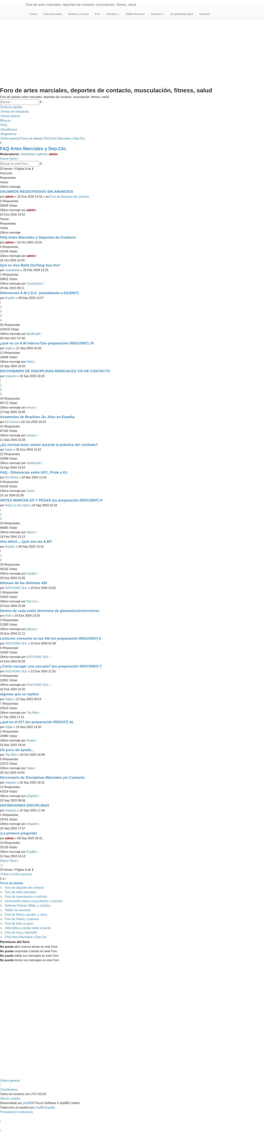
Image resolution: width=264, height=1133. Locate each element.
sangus (31, 435)
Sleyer (31, 532)
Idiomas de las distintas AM (23, 583)
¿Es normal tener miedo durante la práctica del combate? (49, 445)
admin (53, 154)
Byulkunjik (33, 333)
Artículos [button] (112, 14)
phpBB (27, 1103)
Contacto (204, 14)
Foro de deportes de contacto (69, 196)
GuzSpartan (34, 283)
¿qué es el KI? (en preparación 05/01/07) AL (37, 722)
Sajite (9, 348)
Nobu (30, 361)
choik (30, 490)
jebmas (31, 629)
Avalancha (33, 463)
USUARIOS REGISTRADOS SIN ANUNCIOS (36, 192)
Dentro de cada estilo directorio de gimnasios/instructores (49, 611)
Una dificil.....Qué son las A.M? (26, 542)
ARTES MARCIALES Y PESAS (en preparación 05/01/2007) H (51, 500)
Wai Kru (32, 601)
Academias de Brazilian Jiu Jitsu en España (37, 417)
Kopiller (10, 298)
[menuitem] (14, 111)
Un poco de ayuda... (17, 750)
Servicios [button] (157, 14)
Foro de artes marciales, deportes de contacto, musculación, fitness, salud (81, 5)
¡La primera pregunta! (18, 833)
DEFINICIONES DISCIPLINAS (24, 805)
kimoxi (31, 407)
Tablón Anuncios (135, 14)
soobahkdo (12, 270)
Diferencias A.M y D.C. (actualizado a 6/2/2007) (39, 293)
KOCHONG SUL (16, 587)
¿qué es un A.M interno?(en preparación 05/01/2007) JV (47, 343)
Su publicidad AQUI (181, 14)
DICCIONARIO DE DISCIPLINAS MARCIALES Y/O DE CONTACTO (55, 371)
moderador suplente (34, 154)
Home (32, 14)
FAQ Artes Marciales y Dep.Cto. (33, 148)
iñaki (8, 615)
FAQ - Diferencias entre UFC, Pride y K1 (33, 472)
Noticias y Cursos (78, 14)
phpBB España (45, 1107)
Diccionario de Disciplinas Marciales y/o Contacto (42, 777)
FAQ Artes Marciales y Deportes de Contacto (38, 237)
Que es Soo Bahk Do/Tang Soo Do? (30, 265)
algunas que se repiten (19, 694)
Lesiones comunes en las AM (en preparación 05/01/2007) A (50, 638)
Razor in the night (17, 505)
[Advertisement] (132, 49)
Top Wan (32, 712)
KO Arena (11, 421)
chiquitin (10, 376)
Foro (97, 14)
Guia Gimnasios (52, 14)
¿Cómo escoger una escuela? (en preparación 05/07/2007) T (51, 666)
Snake (31, 740)
